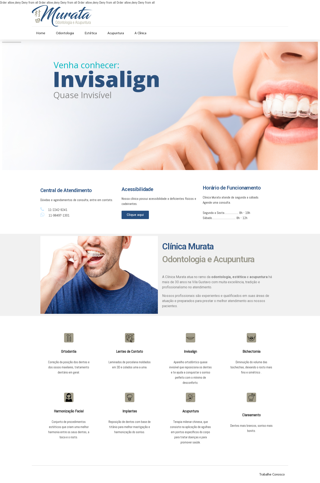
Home (40, 33)
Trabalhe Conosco (272, 474)
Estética (91, 33)
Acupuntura (115, 33)
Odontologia (65, 33)
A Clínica (140, 33)
